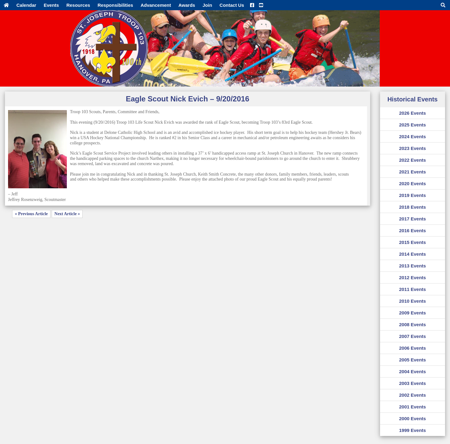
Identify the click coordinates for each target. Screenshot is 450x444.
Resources (78, 5)
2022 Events (412, 160)
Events (51, 5)
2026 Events (412, 113)
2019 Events (412, 195)
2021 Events (412, 171)
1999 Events (412, 430)
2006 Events (412, 348)
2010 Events (412, 301)
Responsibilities (115, 5)
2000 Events (412, 418)
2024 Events (412, 136)
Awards (187, 5)
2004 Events (412, 371)
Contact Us (231, 5)
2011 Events (412, 289)
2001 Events (412, 406)
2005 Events (412, 359)
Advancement (156, 5)
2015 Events (412, 242)
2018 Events (412, 207)
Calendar (26, 5)
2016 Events (412, 230)
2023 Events (412, 148)
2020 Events (412, 183)
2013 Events (412, 265)
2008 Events (412, 324)
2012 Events (412, 277)
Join (207, 5)
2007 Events (412, 336)
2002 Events (412, 395)
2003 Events (412, 383)
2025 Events (412, 124)
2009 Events (412, 312)
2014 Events (412, 254)
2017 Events (412, 218)
